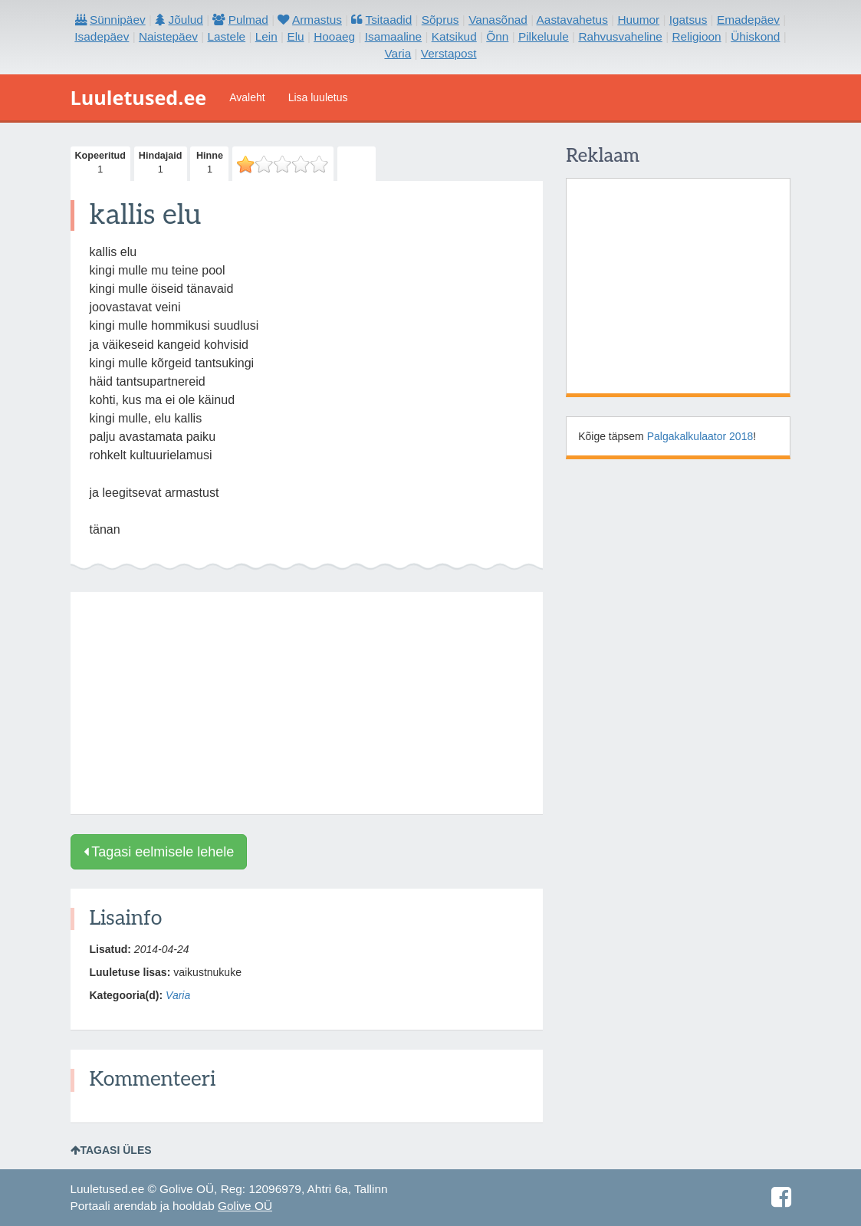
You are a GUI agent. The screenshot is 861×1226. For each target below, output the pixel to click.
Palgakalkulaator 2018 (700, 436)
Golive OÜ (245, 1205)
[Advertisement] (307, 703)
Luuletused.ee (139, 97)
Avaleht (247, 97)
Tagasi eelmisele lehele (159, 852)
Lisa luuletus (318, 97)
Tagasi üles (111, 1150)
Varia (178, 995)
